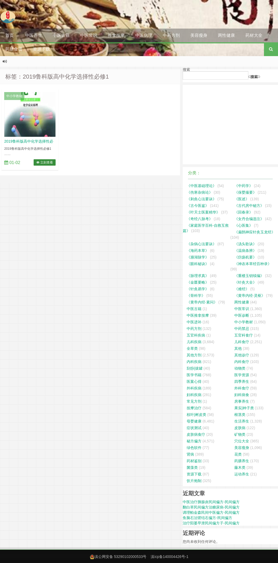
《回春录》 (243, 212)
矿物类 (239, 434)
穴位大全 (241, 441)
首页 (9, 35)
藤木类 (239, 467)
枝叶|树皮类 (196, 414)
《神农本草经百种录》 (252, 264)
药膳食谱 (13, 49)
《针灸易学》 (198, 289)
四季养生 (241, 381)
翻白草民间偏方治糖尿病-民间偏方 (211, 507)
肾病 (190, 454)
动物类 (239, 368)
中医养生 (33, 35)
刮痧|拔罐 (195, 368)
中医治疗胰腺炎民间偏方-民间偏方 (211, 502)
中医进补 (194, 322)
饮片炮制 (194, 481)
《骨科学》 (196, 295)
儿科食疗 (241, 342)
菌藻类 (192, 467)
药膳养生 (241, 461)
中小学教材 (14, 96)
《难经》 (241, 289)
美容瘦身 (198, 35)
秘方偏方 (194, 441)
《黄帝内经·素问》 (202, 302)
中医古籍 (61, 35)
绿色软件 (194, 448)
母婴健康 (194, 421)
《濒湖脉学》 (198, 257)
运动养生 (241, 474)
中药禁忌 (241, 328)
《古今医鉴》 (198, 205)
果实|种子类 (244, 408)
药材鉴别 (194, 461)
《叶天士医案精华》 (203, 212)
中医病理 (143, 35)
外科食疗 (241, 388)
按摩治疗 (194, 408)
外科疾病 (194, 388)
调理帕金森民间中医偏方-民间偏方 (211, 512)
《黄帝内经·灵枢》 (249, 295)
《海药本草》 (198, 250)
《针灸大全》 (245, 282)
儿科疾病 (194, 342)
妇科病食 (241, 395)
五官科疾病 (196, 335)
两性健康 (226, 35)
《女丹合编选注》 (249, 219)
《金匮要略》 (198, 282)
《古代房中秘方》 (249, 205)
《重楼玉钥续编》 (249, 276)
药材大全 (253, 35)
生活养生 (241, 421)
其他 (238, 348)
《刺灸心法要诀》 (201, 199)
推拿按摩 (116, 35)
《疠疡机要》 (245, 257)
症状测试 (194, 428)
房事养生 (241, 401)
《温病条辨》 (245, 250)
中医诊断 (241, 315)
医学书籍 (194, 375)
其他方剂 (194, 355)
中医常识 (88, 35)
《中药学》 (243, 186)
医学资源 (241, 375)
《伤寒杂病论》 (200, 192)
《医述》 (241, 199)
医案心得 (194, 381)
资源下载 (41, 49)
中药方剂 (171, 35)
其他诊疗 (241, 355)
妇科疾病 (194, 395)
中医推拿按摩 (198, 315)
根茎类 (239, 414)
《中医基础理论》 (201, 186)
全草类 (192, 348)
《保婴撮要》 (245, 192)
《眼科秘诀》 (198, 264)
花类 (238, 454)
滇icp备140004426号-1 (169, 557)
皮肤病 (239, 428)
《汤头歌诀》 (245, 244)
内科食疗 (241, 362)
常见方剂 (194, 401)
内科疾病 (194, 362)
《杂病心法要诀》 (201, 244)
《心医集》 (243, 225)
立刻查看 (44, 162)
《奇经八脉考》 (200, 219)
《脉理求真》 (198, 276)
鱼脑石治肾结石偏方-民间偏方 (207, 518)
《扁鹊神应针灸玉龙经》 (254, 232)
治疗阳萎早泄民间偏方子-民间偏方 (211, 523)
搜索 (186, 69)
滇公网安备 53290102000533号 (121, 557)
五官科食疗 (243, 335)
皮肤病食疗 (196, 434)
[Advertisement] (230, 124)
